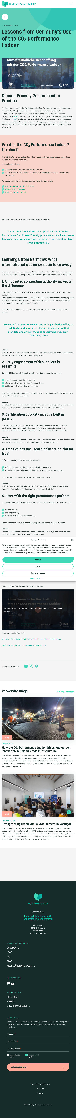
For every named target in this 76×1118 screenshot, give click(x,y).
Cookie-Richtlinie (37, 578)
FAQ (9, 957)
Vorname (12, 1034)
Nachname (13, 1042)
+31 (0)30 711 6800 (38, 933)
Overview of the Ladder (15, 189)
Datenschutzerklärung (40, 1084)
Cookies (40, 1089)
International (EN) (33, 1056)
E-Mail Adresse (14, 1049)
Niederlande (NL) (14, 1056)
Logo (9, 952)
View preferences (38, 573)
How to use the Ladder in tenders (19, 186)
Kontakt (11, 1002)
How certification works (15, 192)
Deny (38, 566)
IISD (15, 116)
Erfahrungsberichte (18, 1006)
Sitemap (40, 1093)
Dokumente (13, 948)
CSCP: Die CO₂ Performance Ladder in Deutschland (24, 645)
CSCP (14, 119)
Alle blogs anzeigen (65, 692)
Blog (9, 961)
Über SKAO (12, 997)
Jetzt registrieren (38, 1067)
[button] (72, 540)
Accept (38, 560)
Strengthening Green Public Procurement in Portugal (36, 824)
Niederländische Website (21, 966)
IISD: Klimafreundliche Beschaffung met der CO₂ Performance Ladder (31, 639)
